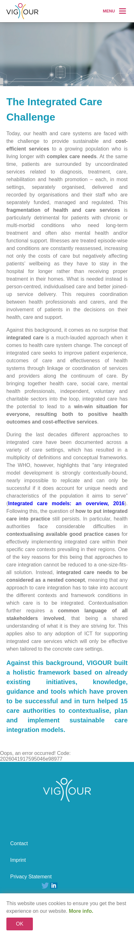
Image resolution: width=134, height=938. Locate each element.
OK (19, 924)
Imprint (18, 860)
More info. (81, 911)
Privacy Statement (31, 876)
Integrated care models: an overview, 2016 (66, 503)
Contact (19, 843)
